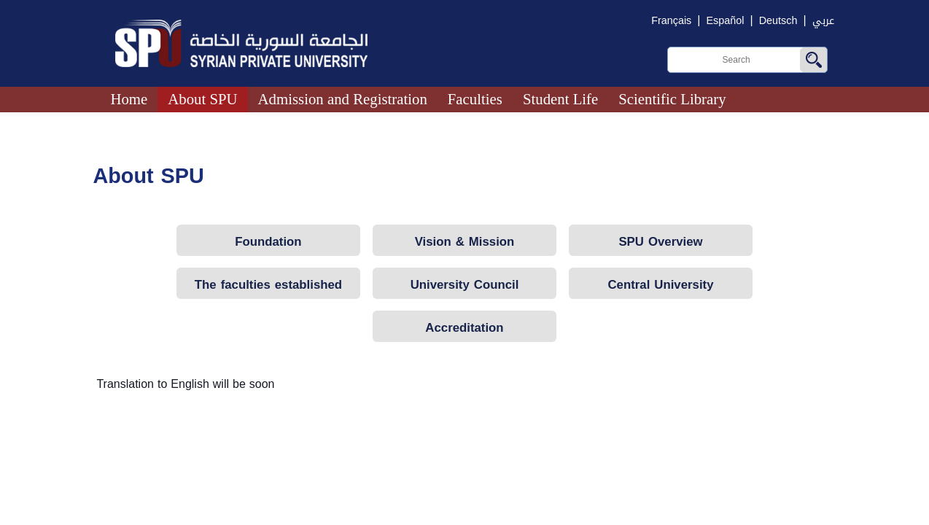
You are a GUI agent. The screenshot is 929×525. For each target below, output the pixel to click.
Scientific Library (672, 98)
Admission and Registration (342, 98)
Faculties (475, 98)
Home (128, 98)
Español (725, 21)
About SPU (202, 98)
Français (671, 21)
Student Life (560, 98)
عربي (823, 21)
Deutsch (778, 21)
